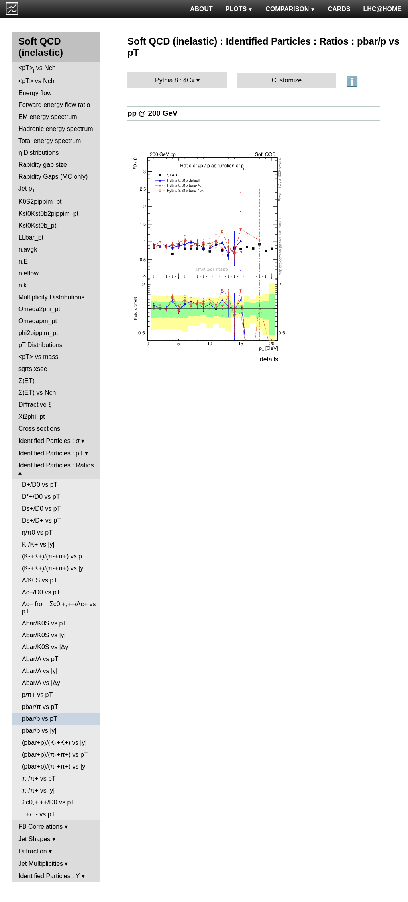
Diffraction (32, 851)
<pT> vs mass (38, 356)
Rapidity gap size (42, 164)
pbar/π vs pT (40, 706)
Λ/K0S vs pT (39, 580)
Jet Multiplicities (40, 863)
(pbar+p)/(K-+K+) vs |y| (54, 742)
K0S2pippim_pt (40, 201)
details (269, 359)
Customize (287, 80)
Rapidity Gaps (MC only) (53, 176)
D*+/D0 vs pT (41, 496)
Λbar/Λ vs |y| (39, 671)
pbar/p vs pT (39, 718)
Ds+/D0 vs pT (41, 508)
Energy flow (35, 93)
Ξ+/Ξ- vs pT (38, 814)
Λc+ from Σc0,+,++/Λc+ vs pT (59, 608)
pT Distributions (40, 345)
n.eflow (28, 273)
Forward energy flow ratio (54, 105)
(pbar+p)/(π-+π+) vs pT (55, 754)
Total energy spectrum (49, 140)
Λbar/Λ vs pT (40, 659)
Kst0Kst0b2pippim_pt (48, 213)
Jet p (26, 189)
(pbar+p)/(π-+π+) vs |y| (54, 766)
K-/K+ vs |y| (38, 544)
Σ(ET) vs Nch (37, 392)
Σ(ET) (26, 380)
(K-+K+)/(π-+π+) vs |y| (53, 568)
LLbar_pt (30, 237)
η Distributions (38, 152)
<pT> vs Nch (37, 68)
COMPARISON (290, 9)
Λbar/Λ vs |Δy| (42, 682)
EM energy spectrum (47, 116)
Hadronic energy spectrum (55, 128)
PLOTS (239, 9)
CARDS (339, 9)
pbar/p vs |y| (39, 730)
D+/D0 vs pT (39, 484)
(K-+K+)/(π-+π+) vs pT (54, 556)
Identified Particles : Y (49, 876)
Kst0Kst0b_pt (37, 225)
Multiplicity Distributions (51, 297)
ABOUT (201, 9)
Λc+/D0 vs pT (41, 592)
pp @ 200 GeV (152, 113)
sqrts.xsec (32, 368)
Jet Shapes (34, 839)
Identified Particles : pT (50, 453)
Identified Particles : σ (49, 440)
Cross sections (39, 428)
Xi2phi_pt (31, 416)
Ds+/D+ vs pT (41, 520)
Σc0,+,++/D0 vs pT (48, 802)
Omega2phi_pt (39, 309)
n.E (23, 261)
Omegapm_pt (37, 321)
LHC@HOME (382, 9)
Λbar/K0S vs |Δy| (46, 647)
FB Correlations (40, 826)
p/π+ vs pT (37, 694)
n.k (22, 285)
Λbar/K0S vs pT (44, 623)
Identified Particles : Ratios (56, 465)
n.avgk (27, 249)
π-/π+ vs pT (39, 778)
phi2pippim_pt (38, 333)
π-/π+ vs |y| (38, 790)
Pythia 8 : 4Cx (175, 80)
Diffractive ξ (34, 404)
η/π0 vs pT (37, 532)
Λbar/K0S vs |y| (44, 635)
